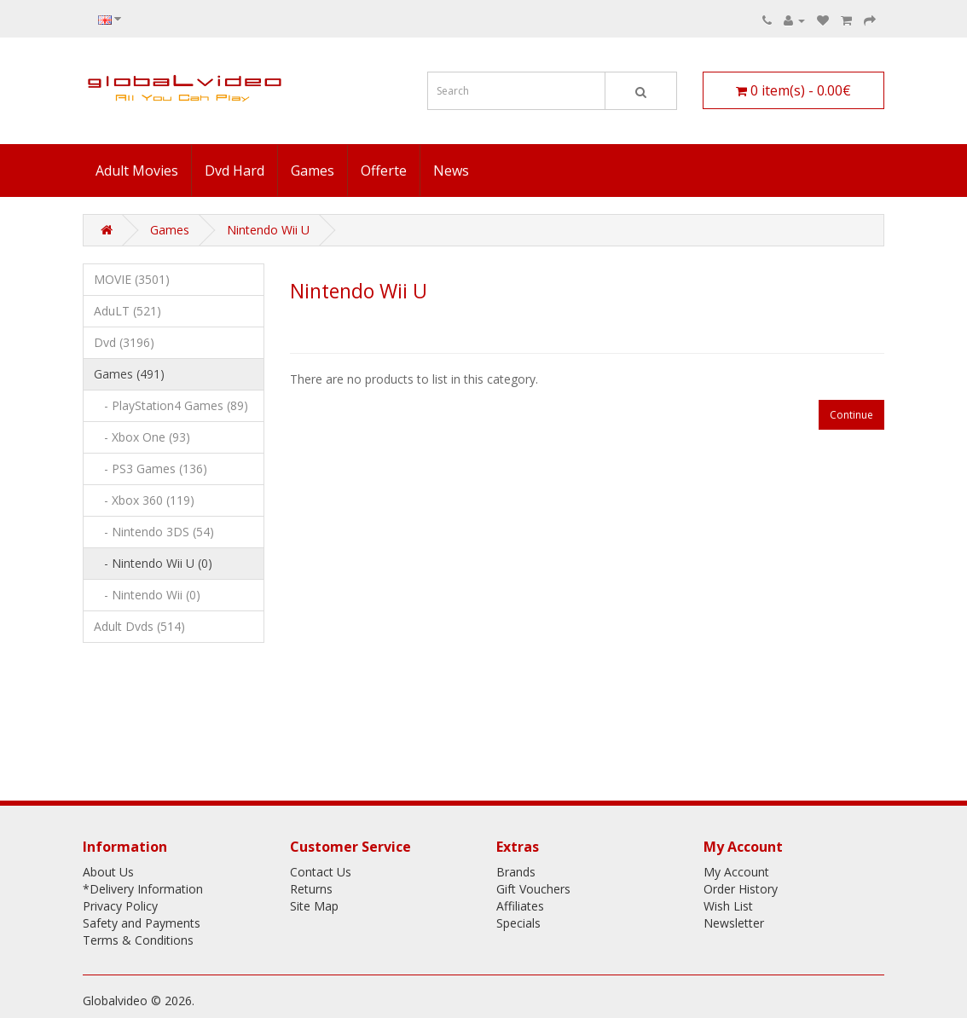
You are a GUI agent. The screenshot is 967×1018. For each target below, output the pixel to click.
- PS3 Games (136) (150, 468)
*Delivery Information (143, 889)
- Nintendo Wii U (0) (153, 563)
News (451, 170)
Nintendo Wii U (268, 230)
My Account (736, 872)
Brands (516, 872)
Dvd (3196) (124, 342)
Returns (311, 889)
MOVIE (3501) (132, 279)
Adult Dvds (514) (139, 626)
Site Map (314, 906)
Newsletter (734, 923)
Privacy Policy (120, 906)
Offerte (384, 170)
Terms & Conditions (138, 940)
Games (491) (129, 374)
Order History (741, 889)
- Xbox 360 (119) (144, 500)
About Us (108, 872)
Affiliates (520, 906)
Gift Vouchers (533, 889)
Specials (518, 923)
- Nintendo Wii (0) (147, 595)
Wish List (728, 906)
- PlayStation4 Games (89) (171, 405)
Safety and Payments (141, 923)
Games (312, 170)
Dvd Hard (234, 170)
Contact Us (320, 872)
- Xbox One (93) (142, 437)
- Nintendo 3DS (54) (154, 531)
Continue (851, 415)
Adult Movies (137, 170)
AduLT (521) (127, 311)
